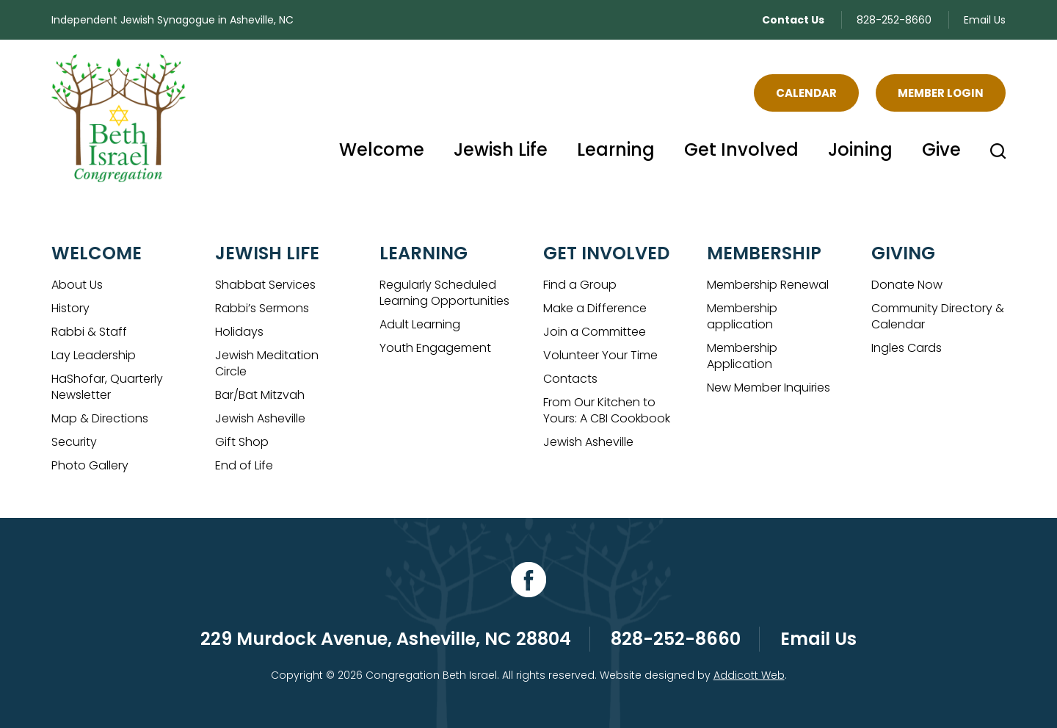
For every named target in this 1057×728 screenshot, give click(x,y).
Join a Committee (594, 331)
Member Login (941, 93)
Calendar (806, 93)
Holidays (239, 331)
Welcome (381, 149)
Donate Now (906, 284)
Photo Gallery (89, 465)
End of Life (244, 465)
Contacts (570, 378)
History (70, 308)
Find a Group (580, 284)
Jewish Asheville (260, 418)
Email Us (985, 19)
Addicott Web (749, 675)
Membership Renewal (768, 284)
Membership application (742, 316)
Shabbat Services (265, 284)
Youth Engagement (435, 347)
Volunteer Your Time (600, 355)
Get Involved (741, 149)
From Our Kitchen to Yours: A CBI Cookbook (606, 410)
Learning (616, 149)
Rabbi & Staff (89, 331)
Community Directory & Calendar (937, 316)
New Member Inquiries (768, 387)
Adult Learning (419, 324)
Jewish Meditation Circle (267, 363)
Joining (860, 149)
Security (74, 441)
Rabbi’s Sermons (262, 308)
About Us (77, 284)
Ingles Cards (906, 347)
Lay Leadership (93, 355)
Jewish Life (501, 149)
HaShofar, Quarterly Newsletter (107, 386)
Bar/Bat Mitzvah (260, 394)
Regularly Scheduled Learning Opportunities (444, 292)
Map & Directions (99, 418)
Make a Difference (595, 308)
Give (941, 149)
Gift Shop (242, 441)
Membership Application (742, 355)
